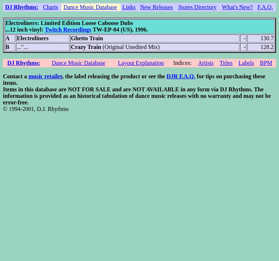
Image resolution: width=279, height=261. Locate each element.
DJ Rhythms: (21, 7)
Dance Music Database (90, 7)
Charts (50, 7)
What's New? (237, 7)
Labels (246, 63)
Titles (225, 63)
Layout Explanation (141, 63)
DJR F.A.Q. (180, 76)
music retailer (45, 76)
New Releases (156, 7)
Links (129, 7)
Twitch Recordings (68, 29)
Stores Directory (197, 7)
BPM (266, 63)
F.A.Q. (265, 7)
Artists (206, 63)
